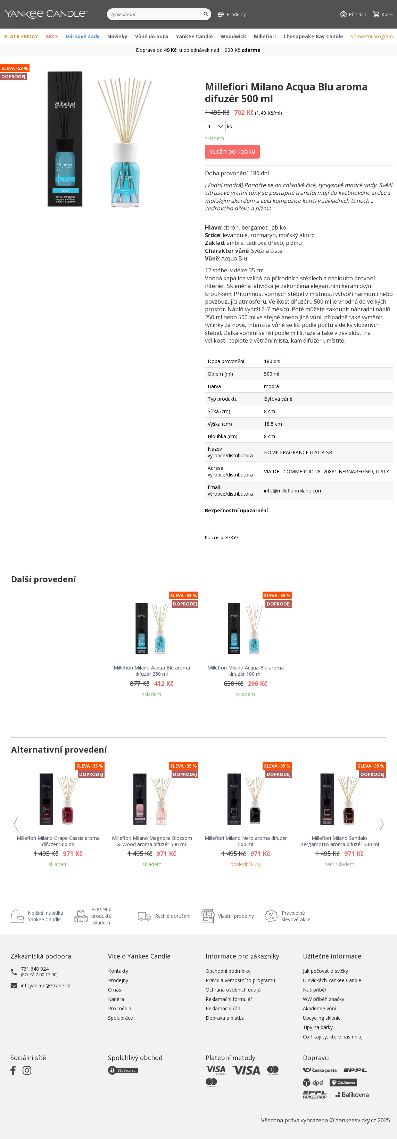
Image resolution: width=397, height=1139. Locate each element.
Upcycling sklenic (321, 1017)
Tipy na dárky (318, 1027)
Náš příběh (315, 989)
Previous (15, 824)
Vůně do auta (151, 36)
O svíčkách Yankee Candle (332, 980)
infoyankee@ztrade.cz (45, 985)
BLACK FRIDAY (21, 36)
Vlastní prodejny (236, 916)
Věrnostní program (372, 36)
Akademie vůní (319, 1008)
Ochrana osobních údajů (233, 989)
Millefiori (265, 36)
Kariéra (116, 999)
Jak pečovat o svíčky (325, 971)
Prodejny (118, 980)
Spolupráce (120, 1017)
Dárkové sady (83, 36)
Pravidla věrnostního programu (240, 980)
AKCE (52, 36)
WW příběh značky (323, 999)
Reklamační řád (223, 1008)
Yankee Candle (194, 36)
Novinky (117, 36)
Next (381, 824)
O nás (114, 989)
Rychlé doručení (172, 916)
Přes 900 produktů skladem (101, 916)
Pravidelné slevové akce (296, 916)
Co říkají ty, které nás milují (333, 1036)
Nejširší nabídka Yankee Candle (45, 916)
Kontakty (118, 971)
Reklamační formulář (229, 999)
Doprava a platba (225, 1017)
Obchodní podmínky (228, 971)
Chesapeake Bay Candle (313, 36)
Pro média (119, 1008)
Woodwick (233, 36)
